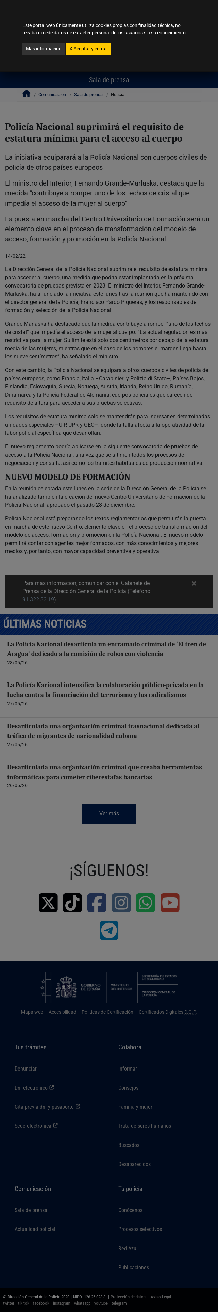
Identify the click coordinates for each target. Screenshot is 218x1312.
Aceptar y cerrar (88, 48)
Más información (44, 48)
